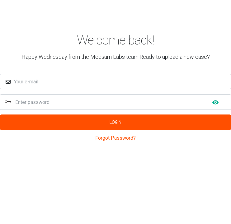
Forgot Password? (115, 138)
